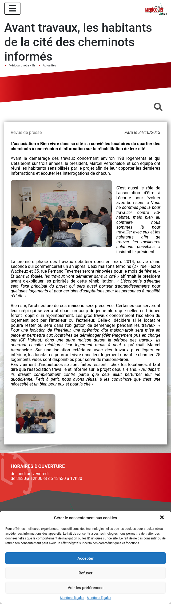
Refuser (85, 573)
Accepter (85, 558)
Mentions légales (72, 598)
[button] (162, 518)
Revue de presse (26, 132)
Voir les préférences (86, 587)
